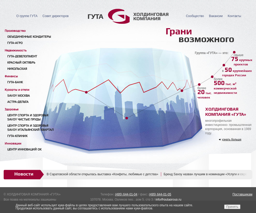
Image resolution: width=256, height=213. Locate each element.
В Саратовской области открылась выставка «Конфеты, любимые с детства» (102, 174)
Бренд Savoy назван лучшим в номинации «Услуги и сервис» (208, 174)
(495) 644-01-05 (160, 194)
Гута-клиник (17, 136)
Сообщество (195, 16)
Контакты (234, 16)
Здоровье (11, 109)
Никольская (17, 69)
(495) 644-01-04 (126, 194)
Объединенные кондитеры (29, 37)
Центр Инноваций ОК (24, 149)
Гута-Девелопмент (22, 56)
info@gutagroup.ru (168, 199)
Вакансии (216, 16)
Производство (15, 31)
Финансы (11, 76)
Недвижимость (15, 50)
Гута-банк (15, 82)
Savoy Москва (18, 95)
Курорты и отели (17, 90)
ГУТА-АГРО (15, 43)
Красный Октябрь (21, 62)
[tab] (32, 31)
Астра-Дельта (18, 102)
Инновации (13, 143)
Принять (232, 207)
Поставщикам (242, 194)
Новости (23, 174)
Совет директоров (55, 16)
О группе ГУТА (27, 16)
